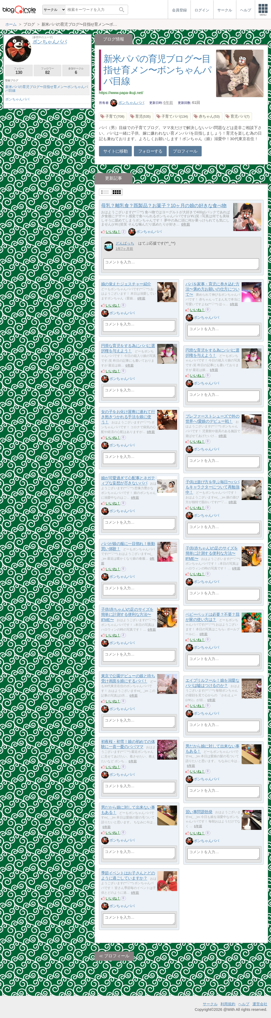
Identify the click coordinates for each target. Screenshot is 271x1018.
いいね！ (113, 231)
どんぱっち (125, 243)
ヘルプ (243, 1004)
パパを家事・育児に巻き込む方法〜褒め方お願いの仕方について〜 (213, 289)
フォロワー (47, 71)
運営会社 (259, 1004)
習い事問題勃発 (199, 811)
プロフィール (185, 151)
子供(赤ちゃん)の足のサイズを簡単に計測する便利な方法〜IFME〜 (212, 553)
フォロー (19, 71)
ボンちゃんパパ (127, 102)
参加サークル (76, 71)
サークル (210, 1004)
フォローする (150, 151)
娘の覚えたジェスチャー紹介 (126, 284)
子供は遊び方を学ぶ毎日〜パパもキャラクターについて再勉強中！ (213, 487)
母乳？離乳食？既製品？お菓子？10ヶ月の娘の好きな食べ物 (163, 205)
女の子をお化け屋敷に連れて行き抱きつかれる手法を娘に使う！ (128, 416)
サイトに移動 (115, 151)
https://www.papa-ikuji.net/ (121, 93)
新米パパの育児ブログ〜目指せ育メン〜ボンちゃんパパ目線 (157, 70)
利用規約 (227, 1004)
